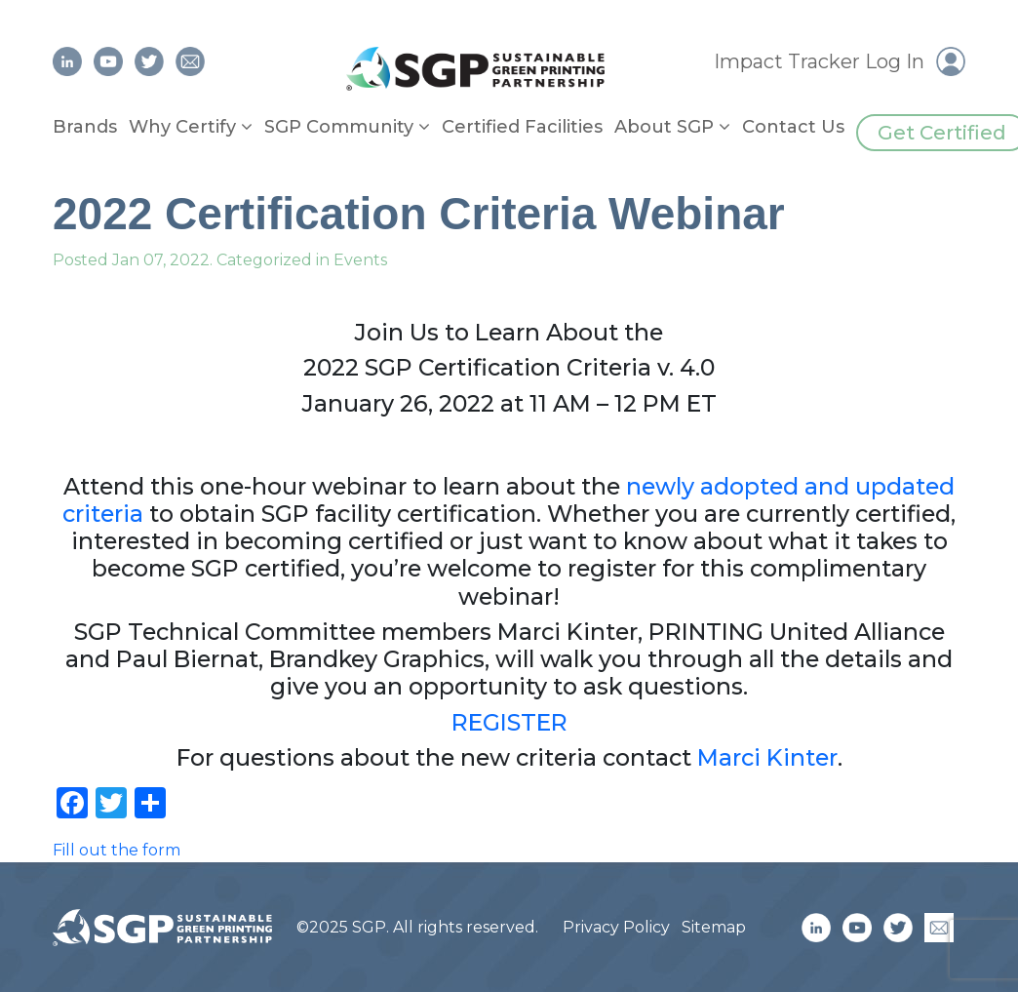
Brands (85, 127)
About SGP (664, 127)
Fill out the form (116, 850)
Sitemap (714, 927)
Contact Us (793, 127)
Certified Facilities (522, 127)
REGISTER (509, 722)
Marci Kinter (767, 757)
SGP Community (338, 127)
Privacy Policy (616, 927)
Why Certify (182, 127)
